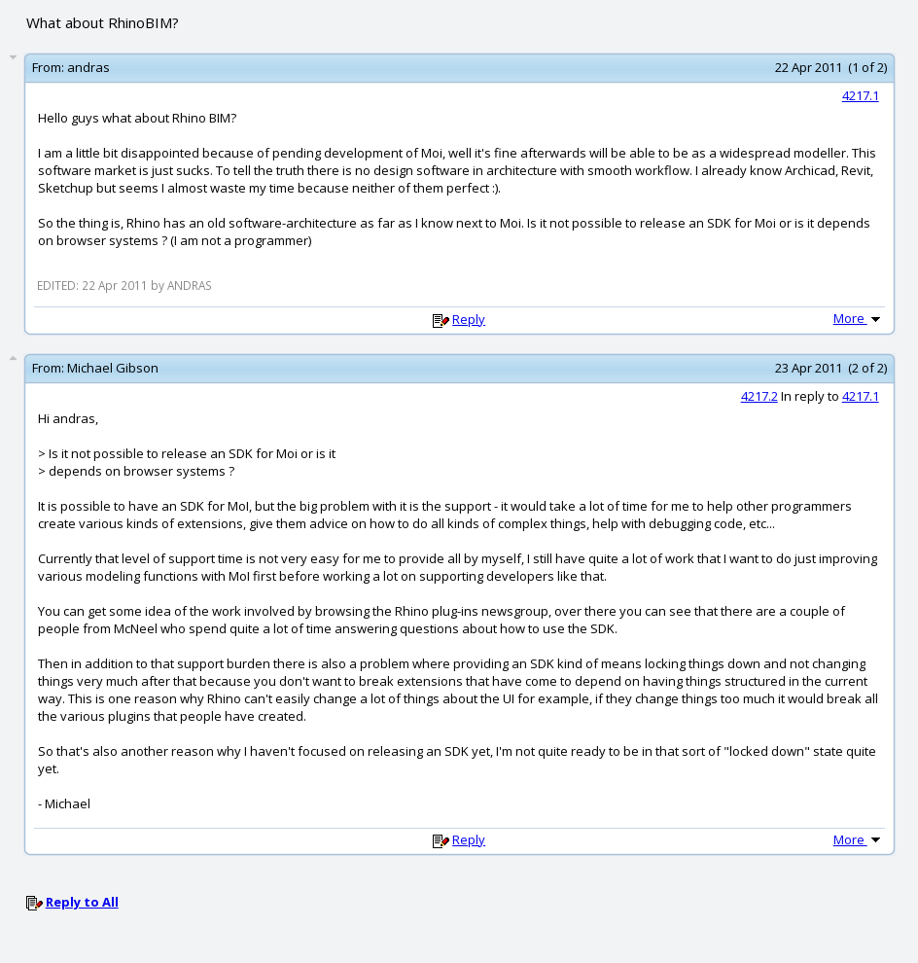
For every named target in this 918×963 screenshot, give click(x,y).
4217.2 (759, 396)
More (858, 318)
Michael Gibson (113, 367)
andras (88, 67)
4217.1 (860, 95)
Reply (468, 319)
